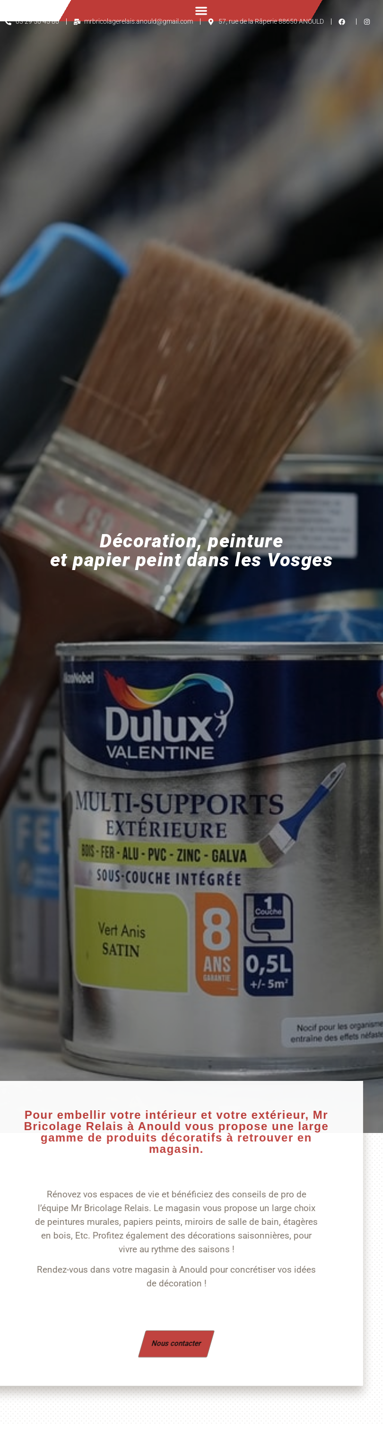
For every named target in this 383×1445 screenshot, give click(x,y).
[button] (201, 10)
